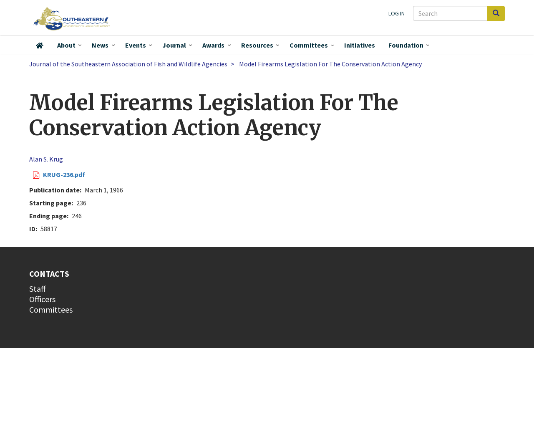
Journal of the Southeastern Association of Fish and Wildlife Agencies (128, 64)
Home (39, 45)
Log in (396, 13)
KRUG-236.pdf (64, 174)
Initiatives (359, 45)
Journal (174, 45)
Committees (309, 45)
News (100, 45)
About (66, 45)
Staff (37, 288)
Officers (42, 299)
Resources (257, 45)
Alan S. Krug (46, 159)
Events (135, 45)
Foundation (405, 45)
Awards (213, 45)
